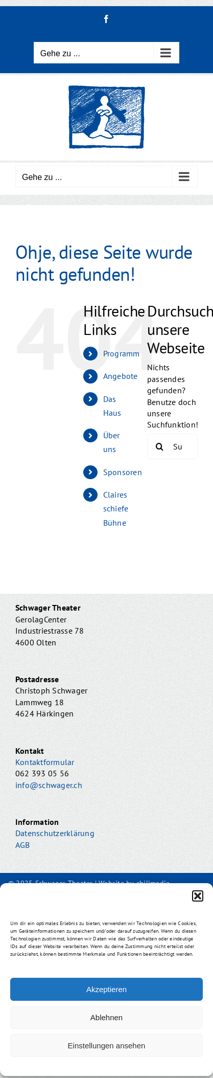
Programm (121, 353)
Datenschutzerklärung (54, 833)
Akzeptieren (106, 989)
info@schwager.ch (48, 785)
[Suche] (160, 446)
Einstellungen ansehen (107, 1045)
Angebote (120, 376)
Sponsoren (122, 472)
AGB (22, 845)
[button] (198, 896)
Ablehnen (106, 1017)
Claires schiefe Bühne (116, 508)
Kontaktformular (45, 762)
